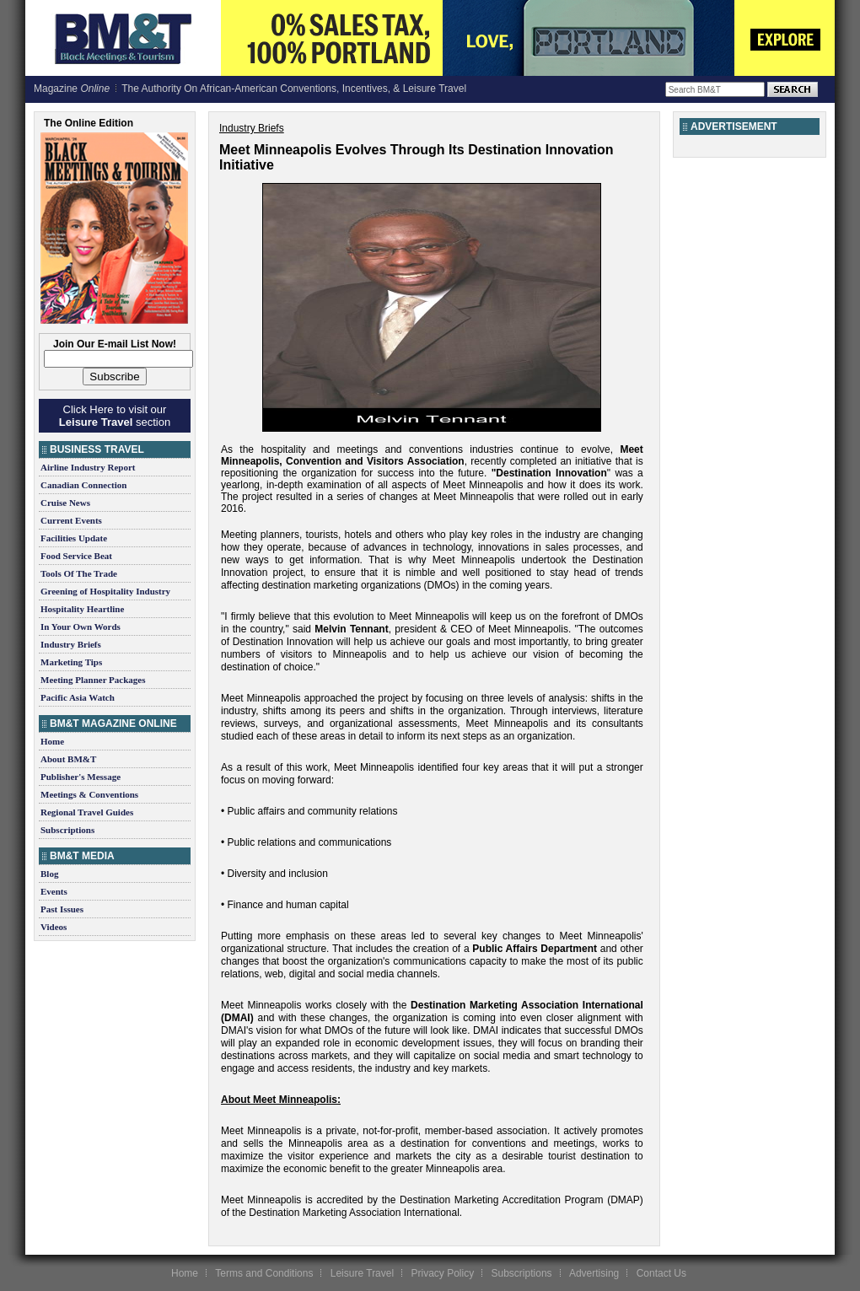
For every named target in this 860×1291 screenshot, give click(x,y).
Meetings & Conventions (89, 794)
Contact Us (661, 1273)
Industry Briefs (70, 644)
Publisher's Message (80, 777)
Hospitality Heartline (82, 609)
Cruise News (65, 503)
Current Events (71, 520)
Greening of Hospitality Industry (105, 591)
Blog (49, 874)
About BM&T (68, 759)
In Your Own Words (80, 626)
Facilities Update (73, 538)
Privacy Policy (442, 1273)
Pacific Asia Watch (77, 697)
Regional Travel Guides (86, 812)
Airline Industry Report (87, 467)
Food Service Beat (76, 556)
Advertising (594, 1273)
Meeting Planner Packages (92, 680)
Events (53, 891)
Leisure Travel (362, 1273)
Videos (53, 927)
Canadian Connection (83, 485)
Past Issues (61, 909)
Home (52, 741)
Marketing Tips (71, 662)
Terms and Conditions (264, 1273)
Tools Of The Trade (78, 573)
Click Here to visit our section (114, 415)
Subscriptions (67, 830)
